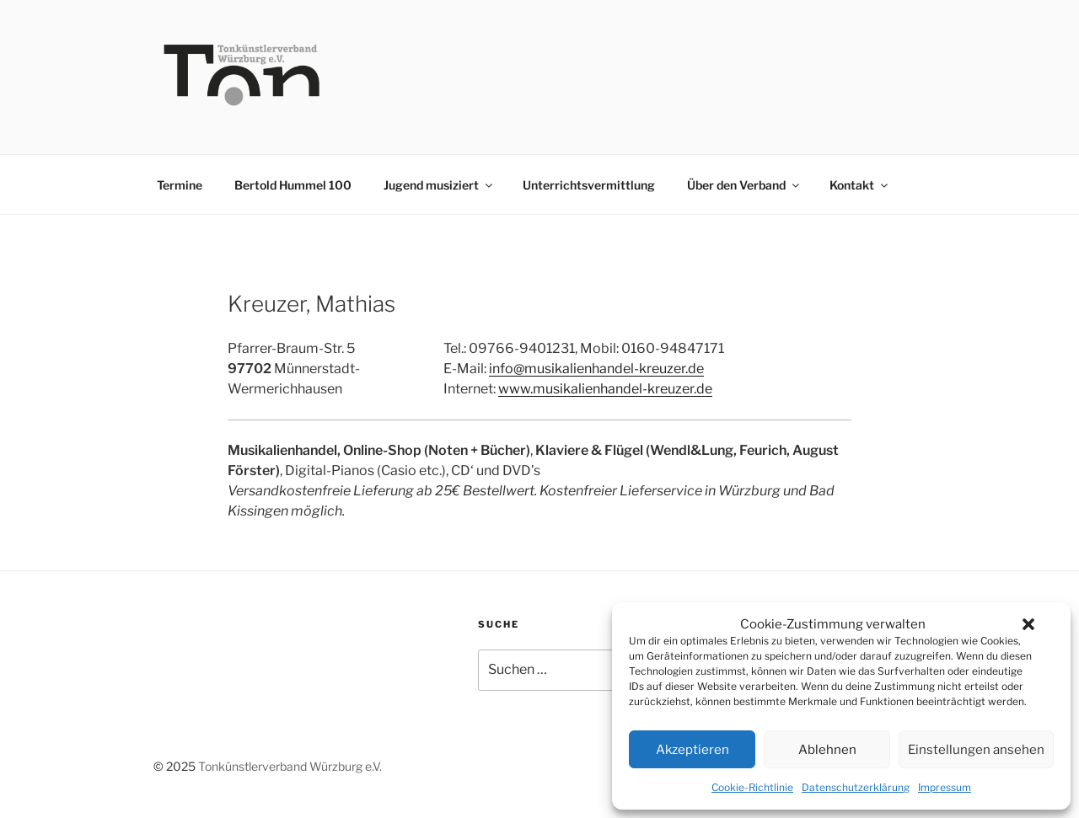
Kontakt (859, 185)
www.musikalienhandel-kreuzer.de (605, 389)
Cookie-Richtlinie (752, 787)
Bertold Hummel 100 (293, 185)
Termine (179, 185)
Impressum (944, 787)
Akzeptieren (692, 749)
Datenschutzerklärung (856, 787)
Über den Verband (744, 185)
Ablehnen (827, 749)
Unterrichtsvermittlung (589, 185)
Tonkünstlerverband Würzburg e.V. (290, 766)
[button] (1028, 624)
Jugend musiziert (439, 185)
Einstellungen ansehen (976, 749)
